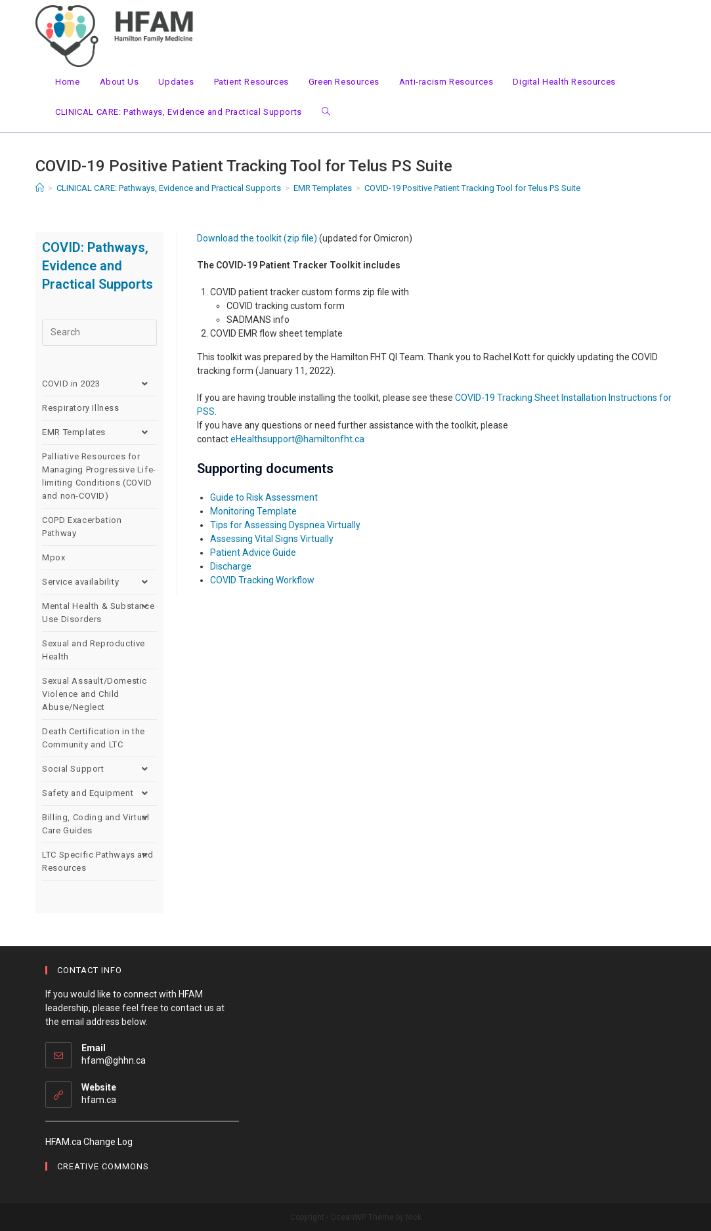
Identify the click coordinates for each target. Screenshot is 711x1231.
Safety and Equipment (99, 793)
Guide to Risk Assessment (264, 497)
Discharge (230, 566)
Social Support (99, 769)
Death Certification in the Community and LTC (93, 737)
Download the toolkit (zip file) (257, 238)
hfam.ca (98, 1100)
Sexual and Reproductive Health (93, 649)
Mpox (53, 557)
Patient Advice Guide (253, 552)
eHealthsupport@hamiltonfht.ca (297, 439)
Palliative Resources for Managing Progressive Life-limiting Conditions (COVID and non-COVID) (99, 476)
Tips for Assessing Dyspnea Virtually (285, 525)
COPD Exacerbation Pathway (81, 526)
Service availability (99, 582)
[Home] (39, 188)
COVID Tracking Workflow (262, 580)
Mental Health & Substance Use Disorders (99, 613)
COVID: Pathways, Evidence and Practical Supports (97, 266)
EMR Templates (99, 432)
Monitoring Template (253, 511)
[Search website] (326, 112)
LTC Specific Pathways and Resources (99, 861)
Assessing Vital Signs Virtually (272, 538)
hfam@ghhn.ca (113, 1060)
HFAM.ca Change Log (89, 1142)
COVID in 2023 (99, 384)
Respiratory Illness (80, 408)
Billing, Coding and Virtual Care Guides (99, 824)
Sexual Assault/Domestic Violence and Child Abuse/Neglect (94, 694)
